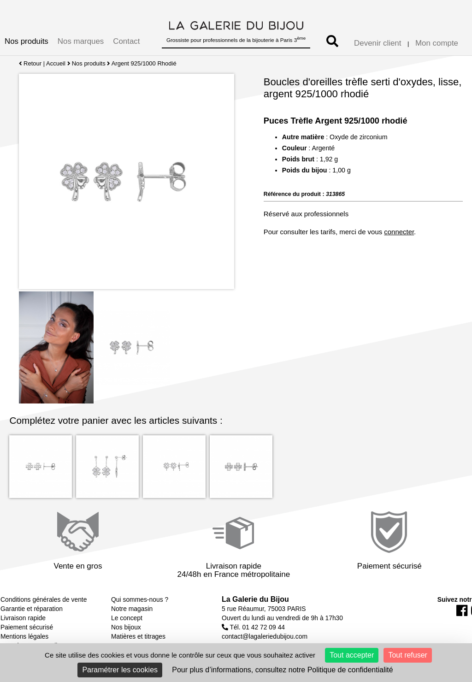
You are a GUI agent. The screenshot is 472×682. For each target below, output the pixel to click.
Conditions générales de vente (43, 599)
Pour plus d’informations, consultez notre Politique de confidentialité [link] (282, 670)
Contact (126, 41)
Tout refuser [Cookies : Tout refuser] (407, 655)
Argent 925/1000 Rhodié (144, 63)
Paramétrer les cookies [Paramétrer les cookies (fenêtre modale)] (120, 670)
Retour (30, 63)
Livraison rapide (23, 618)
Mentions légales (24, 636)
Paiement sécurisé (26, 627)
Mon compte (436, 43)
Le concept (126, 618)
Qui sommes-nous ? (139, 599)
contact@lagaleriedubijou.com (264, 636)
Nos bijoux (126, 627)
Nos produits (26, 41)
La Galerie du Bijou (255, 599)
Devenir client (377, 43)
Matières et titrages (138, 636)
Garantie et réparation (31, 608)
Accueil (55, 63)
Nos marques (81, 41)
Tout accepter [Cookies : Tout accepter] (352, 655)
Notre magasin (132, 608)
